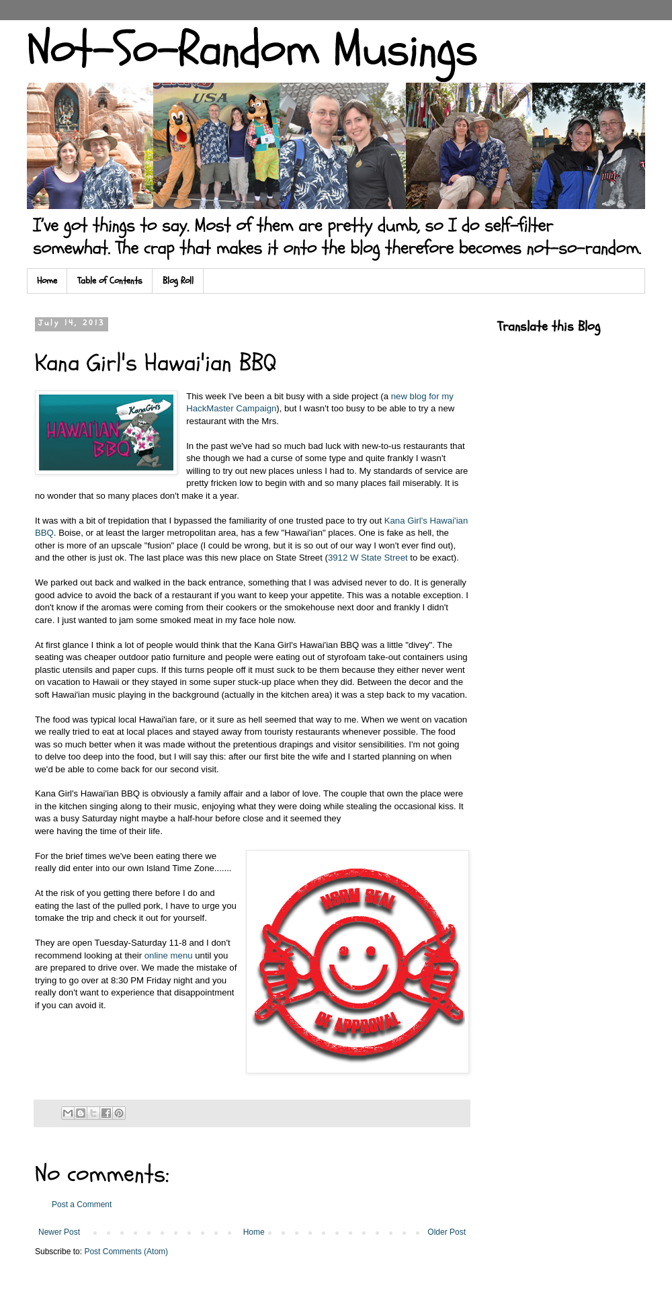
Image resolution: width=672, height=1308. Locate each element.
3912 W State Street (368, 558)
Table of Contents (109, 280)
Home (47, 280)
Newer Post (59, 1232)
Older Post (446, 1232)
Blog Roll (178, 280)
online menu (168, 955)
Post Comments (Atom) (126, 1251)
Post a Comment (82, 1204)
